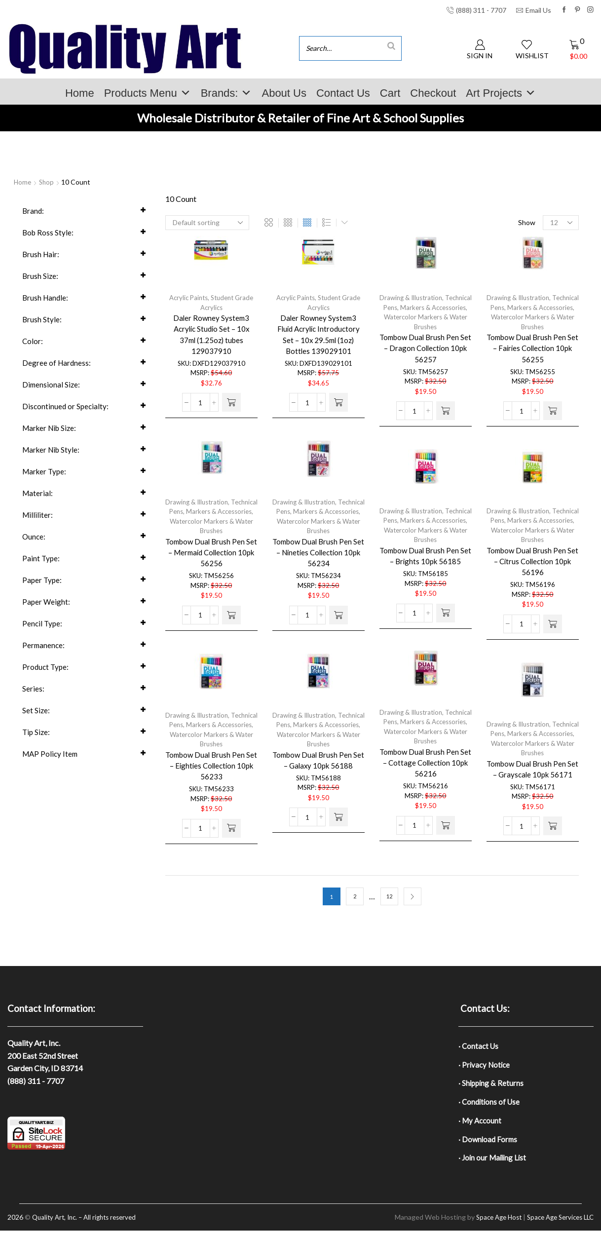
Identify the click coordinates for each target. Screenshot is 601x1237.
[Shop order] (207, 222)
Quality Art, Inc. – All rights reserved (88, 1224)
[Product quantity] (200, 409)
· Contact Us (479, 1046)
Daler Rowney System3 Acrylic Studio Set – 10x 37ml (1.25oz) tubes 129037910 (211, 337)
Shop (48, 182)
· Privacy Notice (485, 1066)
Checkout (433, 93)
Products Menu (147, 93)
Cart (390, 93)
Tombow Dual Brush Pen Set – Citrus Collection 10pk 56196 (532, 565)
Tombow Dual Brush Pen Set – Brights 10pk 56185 (425, 559)
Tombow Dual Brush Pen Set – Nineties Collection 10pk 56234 (318, 556)
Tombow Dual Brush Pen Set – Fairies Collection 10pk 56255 (532, 352)
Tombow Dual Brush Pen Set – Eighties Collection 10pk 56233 (211, 769)
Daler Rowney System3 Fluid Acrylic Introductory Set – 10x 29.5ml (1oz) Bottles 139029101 (318, 337)
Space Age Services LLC (557, 1224)
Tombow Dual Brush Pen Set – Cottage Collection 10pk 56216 (425, 766)
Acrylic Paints (187, 298)
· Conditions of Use (490, 1105)
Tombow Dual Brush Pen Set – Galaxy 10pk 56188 (318, 763)
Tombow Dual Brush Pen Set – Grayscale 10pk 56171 (532, 778)
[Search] (391, 46)
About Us (284, 93)
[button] (231, 409)
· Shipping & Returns (492, 1085)
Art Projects (501, 93)
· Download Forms (489, 1144)
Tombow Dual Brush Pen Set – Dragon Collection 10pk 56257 (425, 352)
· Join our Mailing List (493, 1163)
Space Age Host (490, 1224)
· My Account (480, 1124)
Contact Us (343, 93)
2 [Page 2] (354, 896)
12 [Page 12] (389, 896)
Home (79, 93)
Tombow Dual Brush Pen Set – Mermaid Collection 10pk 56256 (211, 556)
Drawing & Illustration (424, 298)
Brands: (226, 93)
